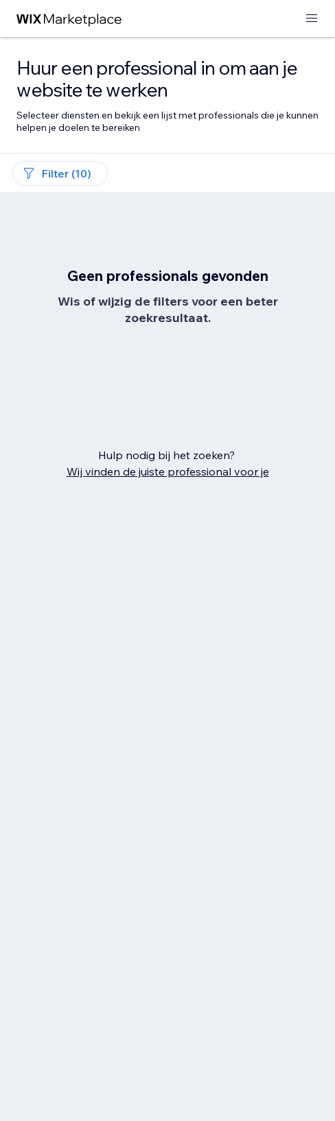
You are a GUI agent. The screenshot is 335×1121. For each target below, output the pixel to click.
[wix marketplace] (69, 19)
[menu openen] (311, 19)
